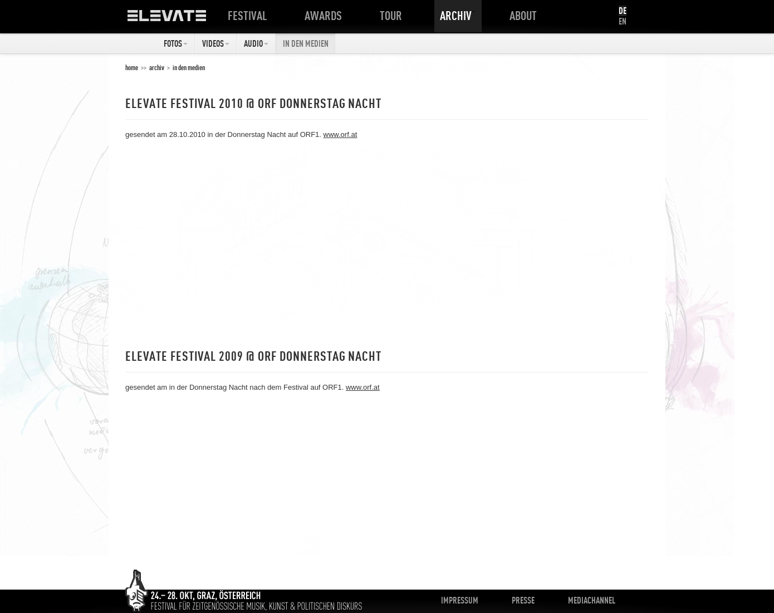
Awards (325, 15)
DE (622, 11)
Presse (523, 600)
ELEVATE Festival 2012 (178, 19)
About (525, 15)
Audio (256, 43)
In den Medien (306, 43)
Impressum (459, 600)
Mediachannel (591, 600)
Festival (249, 15)
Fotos (176, 43)
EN (622, 21)
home (131, 67)
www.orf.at (340, 134)
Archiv (458, 15)
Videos (215, 43)
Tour (393, 15)
